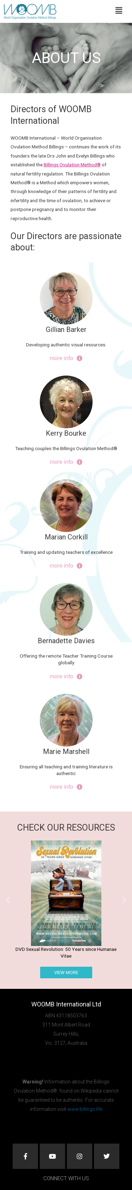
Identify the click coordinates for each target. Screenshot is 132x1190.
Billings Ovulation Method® (72, 164)
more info (66, 358)
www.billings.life (84, 1109)
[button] (119, 10)
